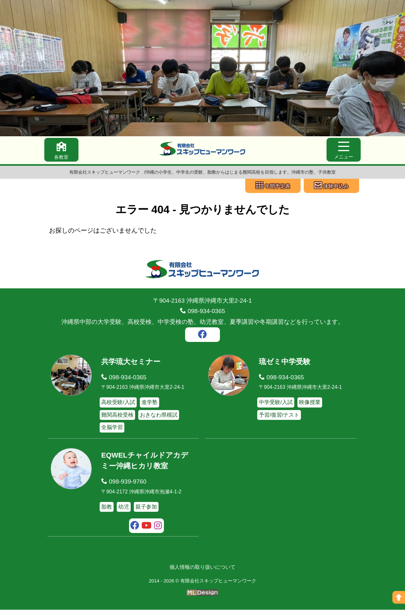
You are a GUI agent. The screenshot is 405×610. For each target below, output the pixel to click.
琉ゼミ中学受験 (284, 362)
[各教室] (61, 150)
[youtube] (147, 526)
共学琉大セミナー (130, 362)
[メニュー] (343, 150)
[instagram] (158, 526)
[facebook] (202, 336)
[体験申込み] (331, 186)
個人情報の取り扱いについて (202, 567)
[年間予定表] (273, 186)
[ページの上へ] (398, 597)
